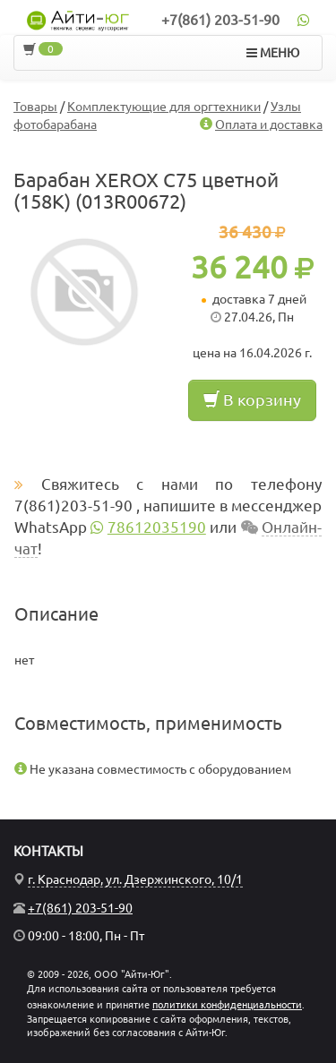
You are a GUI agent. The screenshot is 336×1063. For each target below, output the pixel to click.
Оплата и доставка (269, 124)
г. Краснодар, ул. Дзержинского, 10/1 (135, 879)
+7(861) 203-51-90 (220, 20)
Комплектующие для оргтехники (164, 106)
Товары (35, 106)
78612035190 (157, 527)
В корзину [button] (252, 399)
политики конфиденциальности (227, 1004)
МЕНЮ (272, 53)
